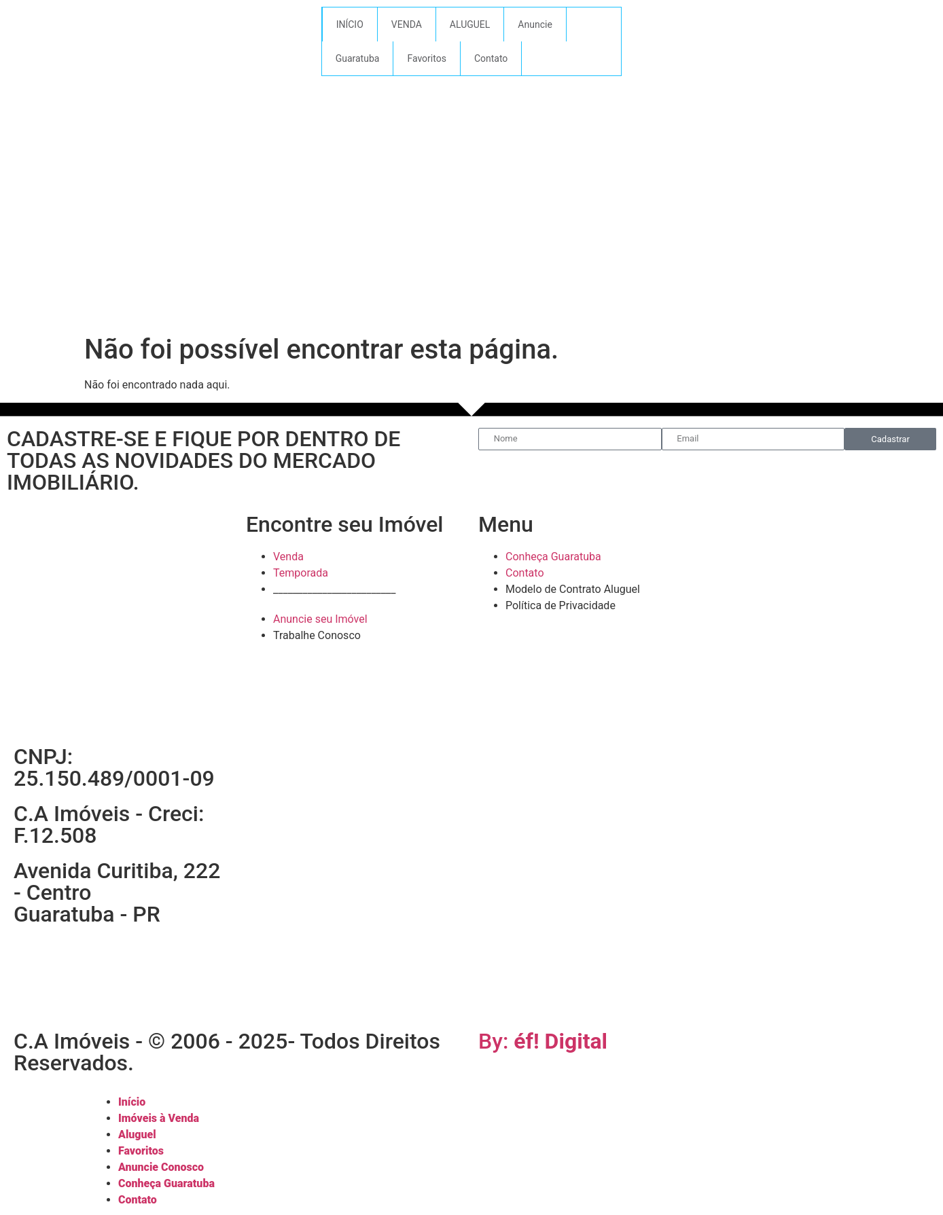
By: (542, 1041)
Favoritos (426, 58)
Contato (491, 58)
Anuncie (535, 24)
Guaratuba (358, 58)
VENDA (406, 24)
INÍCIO (349, 24)
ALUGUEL (470, 24)
